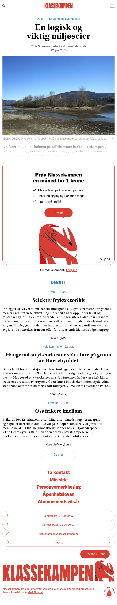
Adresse (58, 542)
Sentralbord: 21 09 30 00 (58, 515)
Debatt (41, 18)
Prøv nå (59, 213)
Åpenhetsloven (58, 494)
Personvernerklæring (59, 486)
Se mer (58, 454)
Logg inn (71, 270)
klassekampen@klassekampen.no (58, 533)
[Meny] (112, 6)
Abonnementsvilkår (58, 501)
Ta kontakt (58, 472)
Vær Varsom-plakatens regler (54, 588)
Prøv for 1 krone (94, 554)
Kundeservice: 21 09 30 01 (58, 524)
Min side (59, 479)
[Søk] (3, 6)
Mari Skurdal (35, 592)
